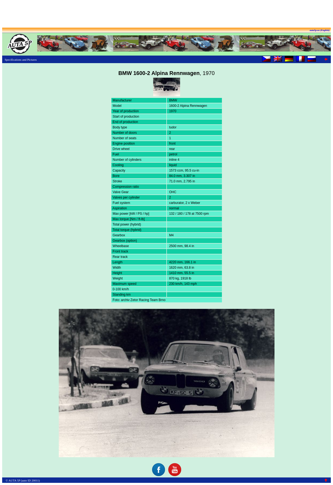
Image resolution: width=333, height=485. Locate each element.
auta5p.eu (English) (319, 30)
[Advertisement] (166, 14)
